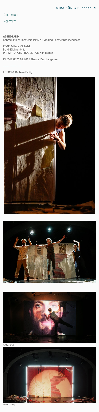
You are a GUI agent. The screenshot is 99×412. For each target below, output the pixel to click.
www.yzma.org (12, 65)
